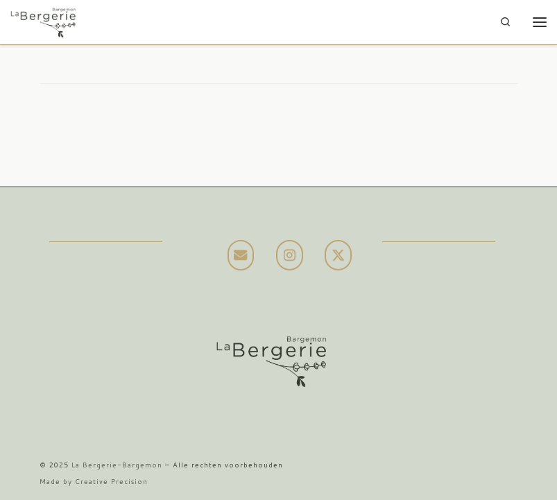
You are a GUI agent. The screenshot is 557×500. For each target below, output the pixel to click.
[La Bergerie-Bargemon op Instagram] (289, 255)
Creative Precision (111, 481)
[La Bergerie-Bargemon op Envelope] (241, 255)
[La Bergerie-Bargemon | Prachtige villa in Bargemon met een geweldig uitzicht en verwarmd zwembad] (43, 20)
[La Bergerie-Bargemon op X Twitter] (338, 255)
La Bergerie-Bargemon (116, 464)
